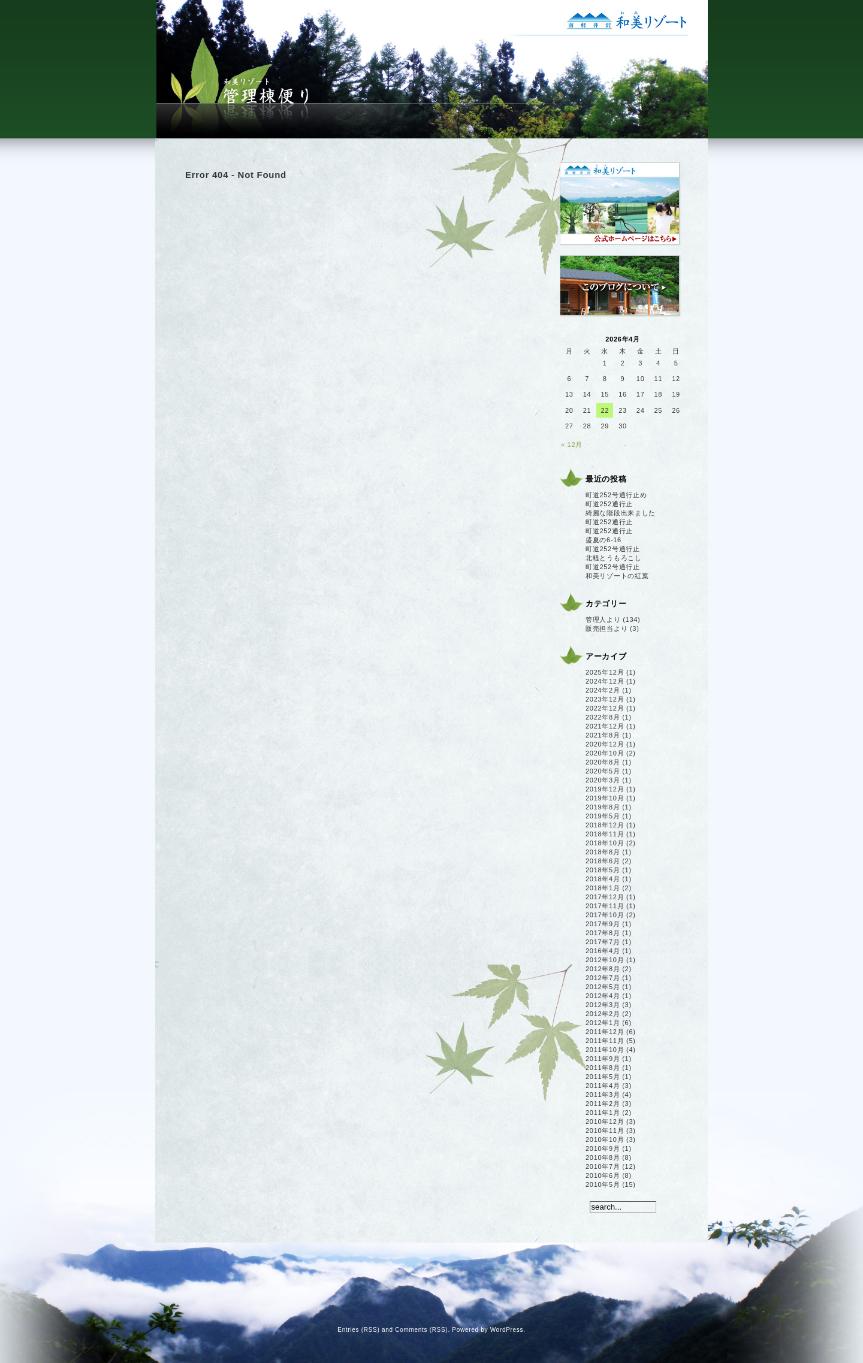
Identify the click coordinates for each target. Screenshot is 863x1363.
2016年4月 (603, 950)
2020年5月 (603, 771)
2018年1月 (603, 887)
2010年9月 (603, 1148)
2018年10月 (605, 843)
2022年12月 (605, 708)
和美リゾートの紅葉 (617, 575)
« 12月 (572, 444)
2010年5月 (603, 1184)
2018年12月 (605, 825)
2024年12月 (605, 681)
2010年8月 (603, 1157)
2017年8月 (603, 932)
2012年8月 (603, 968)
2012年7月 (603, 977)
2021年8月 (603, 735)
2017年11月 (605, 905)
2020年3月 (603, 780)
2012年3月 (603, 1004)
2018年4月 (603, 879)
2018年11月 (605, 834)
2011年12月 (605, 1031)
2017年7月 (603, 941)
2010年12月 (605, 1121)
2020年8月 (603, 762)
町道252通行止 (609, 503)
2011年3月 (603, 1094)
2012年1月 (603, 1022)
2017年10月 (605, 914)
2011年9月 (603, 1058)
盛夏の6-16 (603, 539)
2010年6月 (603, 1175)
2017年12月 (605, 896)
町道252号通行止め (616, 494)
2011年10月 (605, 1049)
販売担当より (606, 628)
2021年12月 (605, 726)
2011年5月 (603, 1076)
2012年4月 (603, 995)
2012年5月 (603, 986)
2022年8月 (603, 717)
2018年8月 (603, 852)
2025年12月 (605, 672)
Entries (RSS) (358, 1329)
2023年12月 (605, 699)
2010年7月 (603, 1166)
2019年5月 (603, 816)
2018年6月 (603, 861)
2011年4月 (603, 1085)
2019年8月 (603, 807)
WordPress (507, 1329)
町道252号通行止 (613, 548)
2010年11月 (605, 1130)
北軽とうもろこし (614, 557)
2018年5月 (603, 870)
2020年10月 (605, 753)
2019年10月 (605, 798)
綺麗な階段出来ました (621, 512)
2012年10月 (605, 959)
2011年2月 (603, 1103)
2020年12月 (605, 744)
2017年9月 (603, 923)
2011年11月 (605, 1040)
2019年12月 (605, 789)
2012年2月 (603, 1013)
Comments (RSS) (421, 1329)
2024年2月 (603, 690)
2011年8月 (603, 1067)
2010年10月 (605, 1139)
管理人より (603, 619)
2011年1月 (603, 1112)
